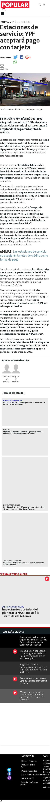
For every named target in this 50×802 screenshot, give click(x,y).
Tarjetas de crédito (16, 379)
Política (32, 765)
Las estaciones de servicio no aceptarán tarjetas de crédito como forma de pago (24, 255)
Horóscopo (34, 782)
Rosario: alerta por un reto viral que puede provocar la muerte (33, 681)
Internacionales (36, 774)
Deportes (33, 771)
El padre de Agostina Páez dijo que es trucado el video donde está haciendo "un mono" (23, 433)
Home (24, 761)
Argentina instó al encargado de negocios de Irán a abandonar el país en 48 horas (33, 668)
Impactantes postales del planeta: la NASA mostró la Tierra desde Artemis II (24, 403)
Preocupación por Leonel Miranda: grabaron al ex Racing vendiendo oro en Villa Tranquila (33, 655)
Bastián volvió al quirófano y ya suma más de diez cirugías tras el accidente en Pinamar (23, 508)
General (24, 778)
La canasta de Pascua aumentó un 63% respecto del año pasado (23, 564)
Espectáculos (27, 774)
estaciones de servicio (6, 379)
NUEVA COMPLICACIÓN (12, 505)
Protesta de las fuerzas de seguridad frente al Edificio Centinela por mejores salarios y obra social (33, 641)
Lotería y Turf (24, 783)
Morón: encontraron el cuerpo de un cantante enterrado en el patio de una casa (32, 696)
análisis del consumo (12, 561)
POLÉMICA (7, 430)
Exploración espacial (12, 400)
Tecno (31, 778)
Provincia (33, 761)
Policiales (25, 771)
